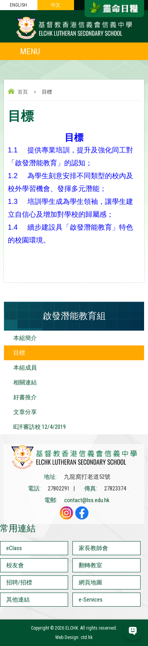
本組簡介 (25, 338)
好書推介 (25, 397)
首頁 (23, 92)
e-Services (91, 599)
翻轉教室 (90, 565)
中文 (55, 5)
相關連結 (25, 382)
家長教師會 (93, 548)
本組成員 (25, 367)
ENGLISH (18, 5)
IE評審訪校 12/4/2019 (39, 426)
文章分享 (25, 412)
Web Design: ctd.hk (74, 637)
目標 (19, 352)
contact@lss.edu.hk (87, 500)
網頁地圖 (90, 582)
